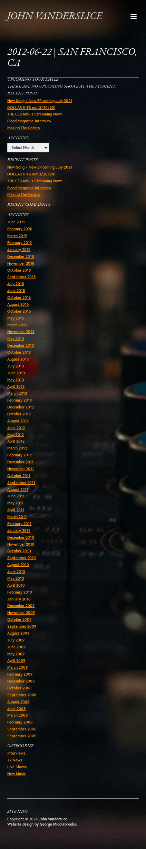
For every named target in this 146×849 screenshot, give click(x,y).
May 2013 (15, 379)
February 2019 (19, 242)
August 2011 (17, 489)
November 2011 (20, 468)
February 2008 (19, 722)
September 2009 (21, 626)
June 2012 (16, 427)
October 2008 (19, 688)
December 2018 (20, 256)
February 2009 (19, 674)
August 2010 (18, 564)
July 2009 (16, 640)
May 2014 (15, 338)
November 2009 (21, 612)
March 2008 (17, 715)
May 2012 (15, 434)
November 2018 (20, 263)
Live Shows (17, 767)
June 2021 (16, 222)
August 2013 (18, 359)
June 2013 (16, 373)
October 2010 (19, 550)
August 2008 (18, 701)
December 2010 (20, 537)
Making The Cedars (23, 127)
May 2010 (15, 578)
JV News (14, 760)
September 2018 (21, 276)
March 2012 (17, 448)
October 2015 (19, 311)
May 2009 (16, 653)
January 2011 (18, 530)
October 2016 (19, 297)
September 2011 (21, 482)
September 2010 (21, 557)
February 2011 (19, 523)
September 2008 (21, 695)
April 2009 (16, 660)
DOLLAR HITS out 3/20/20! (31, 107)
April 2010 (16, 585)
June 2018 (16, 290)
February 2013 (19, 400)
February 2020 (19, 228)
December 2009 (21, 605)
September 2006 (21, 729)
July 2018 (15, 283)
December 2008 (21, 681)
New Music (16, 773)
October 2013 (19, 352)
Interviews (16, 753)
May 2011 (15, 503)
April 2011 (15, 509)
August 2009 (18, 633)
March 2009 (17, 667)
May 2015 (15, 318)
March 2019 (17, 235)
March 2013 (17, 393)
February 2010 (19, 592)
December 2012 (20, 407)
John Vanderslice (54, 16)
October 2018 (19, 270)
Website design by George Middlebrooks (41, 824)
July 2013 (15, 366)
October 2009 (19, 619)
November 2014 (21, 331)
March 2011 (17, 516)
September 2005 (21, 736)
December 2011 (20, 461)
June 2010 (16, 571)
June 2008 (16, 708)
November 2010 (21, 544)
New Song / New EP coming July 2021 (39, 100)
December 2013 (20, 345)
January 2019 (18, 249)
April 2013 (16, 386)
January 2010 (19, 599)
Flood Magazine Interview (29, 121)
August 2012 (18, 420)
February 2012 (19, 455)
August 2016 (18, 304)
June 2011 (16, 496)
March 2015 (17, 325)
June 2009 (16, 647)
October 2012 (19, 414)
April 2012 (16, 441)
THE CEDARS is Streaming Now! (34, 114)
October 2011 (18, 475)
